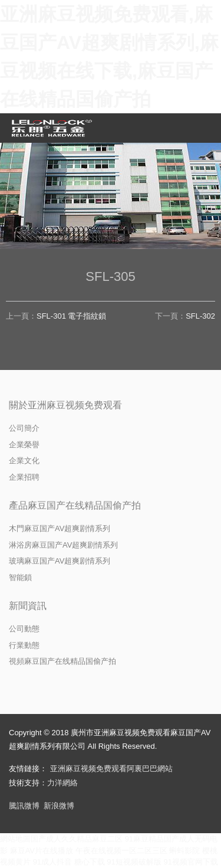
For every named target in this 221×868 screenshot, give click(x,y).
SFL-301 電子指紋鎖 (71, 316)
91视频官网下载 (190, 861)
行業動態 (24, 645)
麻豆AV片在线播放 (41, 850)
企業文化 (24, 460)
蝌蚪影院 (184, 850)
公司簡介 (24, 428)
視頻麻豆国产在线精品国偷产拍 (62, 661)
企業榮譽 (24, 444)
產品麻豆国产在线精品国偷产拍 (75, 505)
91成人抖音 (52, 861)
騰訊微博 (24, 805)
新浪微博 (59, 805)
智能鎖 (20, 577)
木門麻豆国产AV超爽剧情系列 (59, 528)
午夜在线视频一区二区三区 (121, 850)
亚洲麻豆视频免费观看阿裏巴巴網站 (111, 768)
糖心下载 (89, 861)
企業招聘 (24, 477)
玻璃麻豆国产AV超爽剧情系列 (59, 560)
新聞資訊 (28, 606)
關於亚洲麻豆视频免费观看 (65, 405)
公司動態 (24, 628)
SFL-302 (200, 316)
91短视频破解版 (134, 861)
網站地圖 (15, 838)
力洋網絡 (62, 782)
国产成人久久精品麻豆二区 (77, 838)
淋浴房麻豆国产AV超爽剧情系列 (63, 545)
